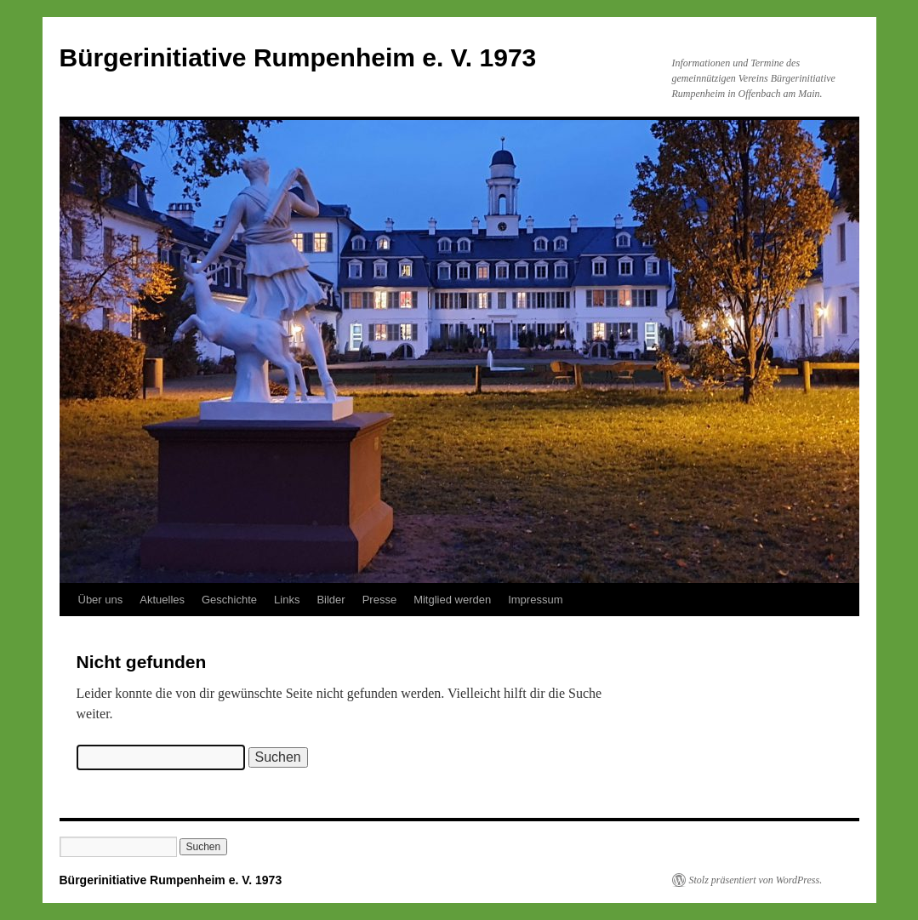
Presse (379, 599)
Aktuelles (162, 599)
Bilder (330, 599)
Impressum (535, 599)
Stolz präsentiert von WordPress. (756, 880)
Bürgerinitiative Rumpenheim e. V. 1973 (298, 57)
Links (286, 599)
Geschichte (229, 599)
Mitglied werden (452, 599)
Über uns (100, 599)
